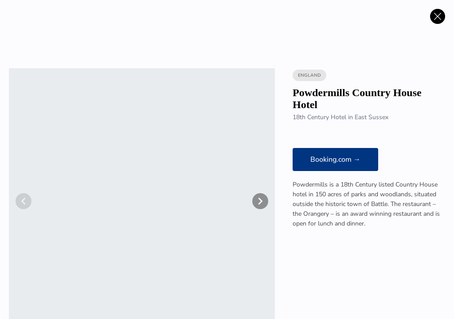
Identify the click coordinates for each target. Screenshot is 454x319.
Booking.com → (335, 159)
